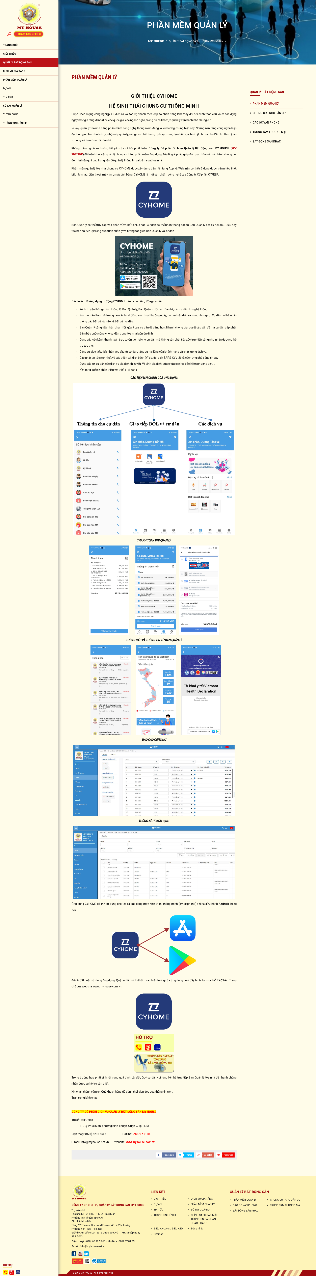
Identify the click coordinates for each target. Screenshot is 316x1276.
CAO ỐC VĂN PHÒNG (266, 122)
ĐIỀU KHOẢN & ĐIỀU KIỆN (168, 1228)
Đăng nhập (197, 1228)
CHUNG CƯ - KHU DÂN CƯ (269, 113)
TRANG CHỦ (10, 45)
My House (156, 41)
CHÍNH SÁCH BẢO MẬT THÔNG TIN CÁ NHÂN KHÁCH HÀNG (204, 1219)
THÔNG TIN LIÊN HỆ (15, 123)
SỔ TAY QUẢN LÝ (12, 106)
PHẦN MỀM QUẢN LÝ (15, 80)
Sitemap (158, 1234)
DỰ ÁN (7, 88)
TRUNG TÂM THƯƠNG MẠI (269, 132)
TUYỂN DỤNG (11, 114)
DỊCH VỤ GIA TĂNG (14, 71)
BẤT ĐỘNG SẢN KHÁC (267, 141)
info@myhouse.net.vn (92, 1246)
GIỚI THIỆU (9, 54)
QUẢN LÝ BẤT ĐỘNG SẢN (17, 62)
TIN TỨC (8, 97)
